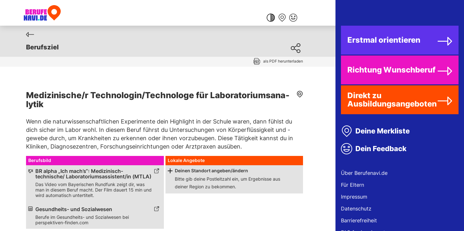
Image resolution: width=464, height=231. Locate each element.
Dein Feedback (380, 148)
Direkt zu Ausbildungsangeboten (392, 99)
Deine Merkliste (382, 131)
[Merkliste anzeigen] (282, 18)
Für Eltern (352, 185)
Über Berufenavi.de (364, 173)
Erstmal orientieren (383, 40)
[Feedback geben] (293, 18)
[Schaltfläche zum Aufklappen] (170, 170)
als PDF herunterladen (283, 61)
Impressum (354, 196)
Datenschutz (356, 208)
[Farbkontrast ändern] (271, 18)
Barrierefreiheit (359, 220)
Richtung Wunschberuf (391, 69)
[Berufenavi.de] (42, 13)
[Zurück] (30, 34)
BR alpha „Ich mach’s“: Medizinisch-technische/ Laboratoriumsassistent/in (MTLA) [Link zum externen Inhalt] (93, 173)
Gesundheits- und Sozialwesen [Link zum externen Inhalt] (73, 209)
